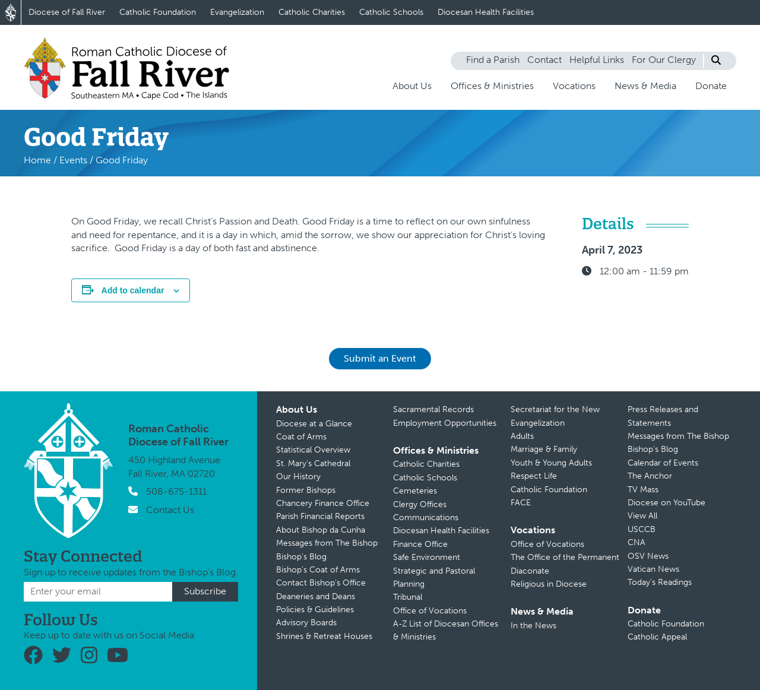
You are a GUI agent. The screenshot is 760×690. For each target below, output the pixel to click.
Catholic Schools (391, 12)
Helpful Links (596, 59)
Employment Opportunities (444, 423)
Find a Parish (493, 59)
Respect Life (534, 476)
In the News (533, 626)
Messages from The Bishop (327, 543)
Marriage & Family (544, 449)
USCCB (642, 529)
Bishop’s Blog (301, 557)
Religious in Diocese (549, 584)
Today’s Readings (660, 582)
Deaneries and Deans (315, 596)
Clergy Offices (419, 504)
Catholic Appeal (657, 637)
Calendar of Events (663, 463)
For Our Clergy (664, 59)
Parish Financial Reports (320, 516)
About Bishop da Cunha (320, 530)
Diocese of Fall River (66, 12)
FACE (521, 503)
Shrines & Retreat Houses (324, 636)
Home (37, 160)
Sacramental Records (433, 409)
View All (642, 516)
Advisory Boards (306, 623)
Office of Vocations (430, 611)
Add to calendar (133, 290)
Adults (522, 436)
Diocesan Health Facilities (486, 12)
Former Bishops (305, 490)
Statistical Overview (313, 450)
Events (73, 160)
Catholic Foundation (157, 12)
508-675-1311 (176, 491)
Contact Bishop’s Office (321, 583)
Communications (425, 517)
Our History (298, 476)
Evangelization (237, 12)
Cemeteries (415, 491)
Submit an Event (380, 358)
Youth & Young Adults (551, 463)
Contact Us (170, 509)
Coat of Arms (301, 437)
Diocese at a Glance (314, 424)
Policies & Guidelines (315, 609)
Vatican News (653, 569)
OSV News (648, 556)
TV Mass (643, 490)
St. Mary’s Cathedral (313, 463)
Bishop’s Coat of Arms (318, 570)
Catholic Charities (311, 12)
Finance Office (420, 544)
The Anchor (650, 476)
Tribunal (407, 597)
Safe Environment (426, 557)
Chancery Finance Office (322, 503)
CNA (636, 542)
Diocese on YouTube (666, 503)
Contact (544, 59)
